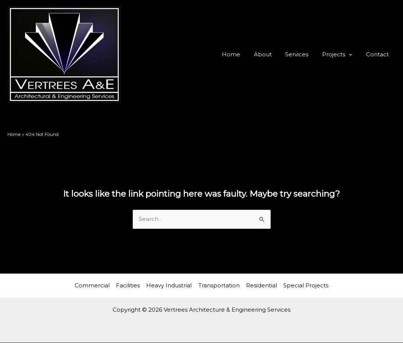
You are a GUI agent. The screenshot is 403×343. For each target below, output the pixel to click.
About (271, 54)
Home (242, 54)
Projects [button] (341, 54)
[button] (352, 54)
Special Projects (304, 285)
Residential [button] (260, 285)
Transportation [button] (218, 285)
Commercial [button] (94, 285)
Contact (378, 54)
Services (303, 54)
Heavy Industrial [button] (169, 285)
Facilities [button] (129, 285)
